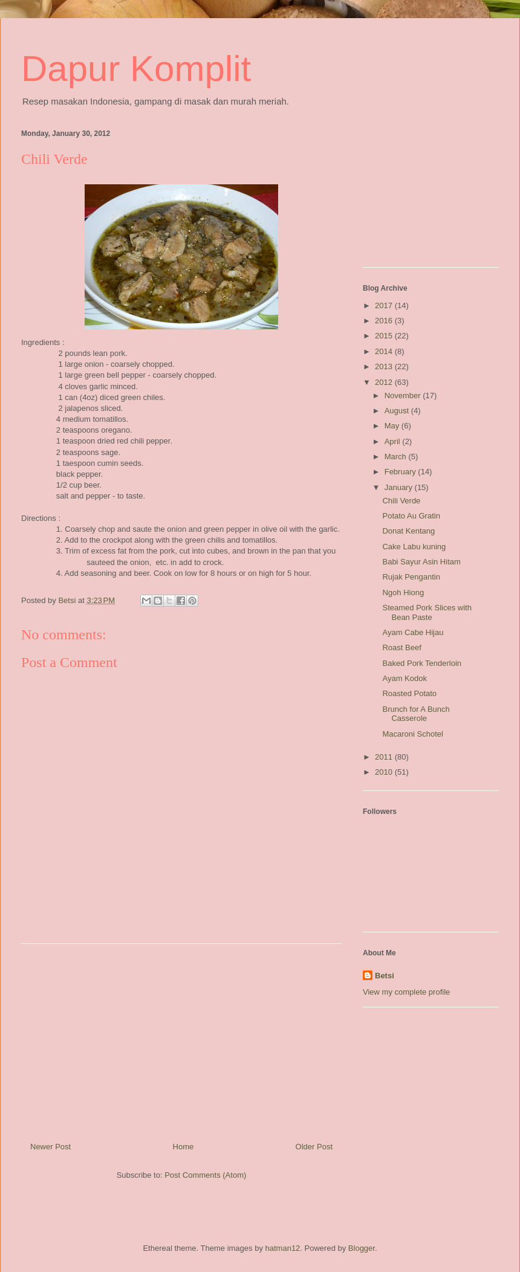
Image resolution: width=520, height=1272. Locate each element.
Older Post (314, 1146)
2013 (385, 366)
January (400, 487)
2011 (385, 756)
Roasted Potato (409, 693)
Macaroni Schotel (412, 733)
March (397, 456)
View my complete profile (406, 991)
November (404, 395)
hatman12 (283, 1248)
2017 (385, 305)
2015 (385, 335)
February (401, 471)
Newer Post (50, 1146)
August (398, 410)
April (394, 441)
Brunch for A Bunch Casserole (415, 714)
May (393, 425)
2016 (385, 320)
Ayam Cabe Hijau (412, 632)
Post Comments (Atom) (205, 1175)
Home (183, 1146)
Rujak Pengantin (411, 576)
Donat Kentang (408, 530)
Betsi (384, 975)
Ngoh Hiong (403, 592)
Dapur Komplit (136, 68)
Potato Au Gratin (411, 515)
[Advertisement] (182, 1038)
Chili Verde (401, 500)
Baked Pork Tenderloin (421, 663)
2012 (385, 382)
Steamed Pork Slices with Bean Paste (426, 612)
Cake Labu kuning (414, 546)
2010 (385, 771)
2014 (385, 351)
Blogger (361, 1248)
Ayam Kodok (404, 678)
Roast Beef (401, 647)
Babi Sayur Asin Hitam (421, 561)
